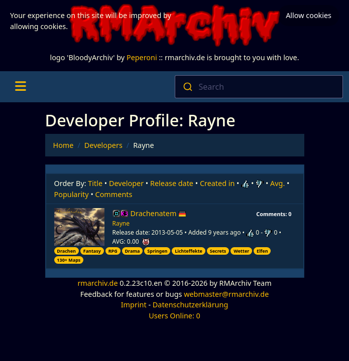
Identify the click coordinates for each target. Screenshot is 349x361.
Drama (132, 251)
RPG (113, 251)
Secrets (218, 251)
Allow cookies (308, 15)
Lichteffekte (188, 251)
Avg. (277, 183)
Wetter (241, 251)
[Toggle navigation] (20, 86)
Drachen (66, 251)
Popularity (71, 194)
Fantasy (92, 251)
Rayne (121, 223)
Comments (114, 194)
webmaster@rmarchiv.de (226, 294)
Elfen (262, 251)
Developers (103, 145)
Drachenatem (159, 213)
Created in (217, 183)
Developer (126, 183)
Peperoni (142, 57)
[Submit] (187, 87)
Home (63, 145)
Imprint (134, 304)
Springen (157, 251)
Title (95, 183)
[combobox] (259, 86)
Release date (171, 183)
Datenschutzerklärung (190, 304)
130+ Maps (68, 260)
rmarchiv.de (97, 283)
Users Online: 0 (174, 315)
